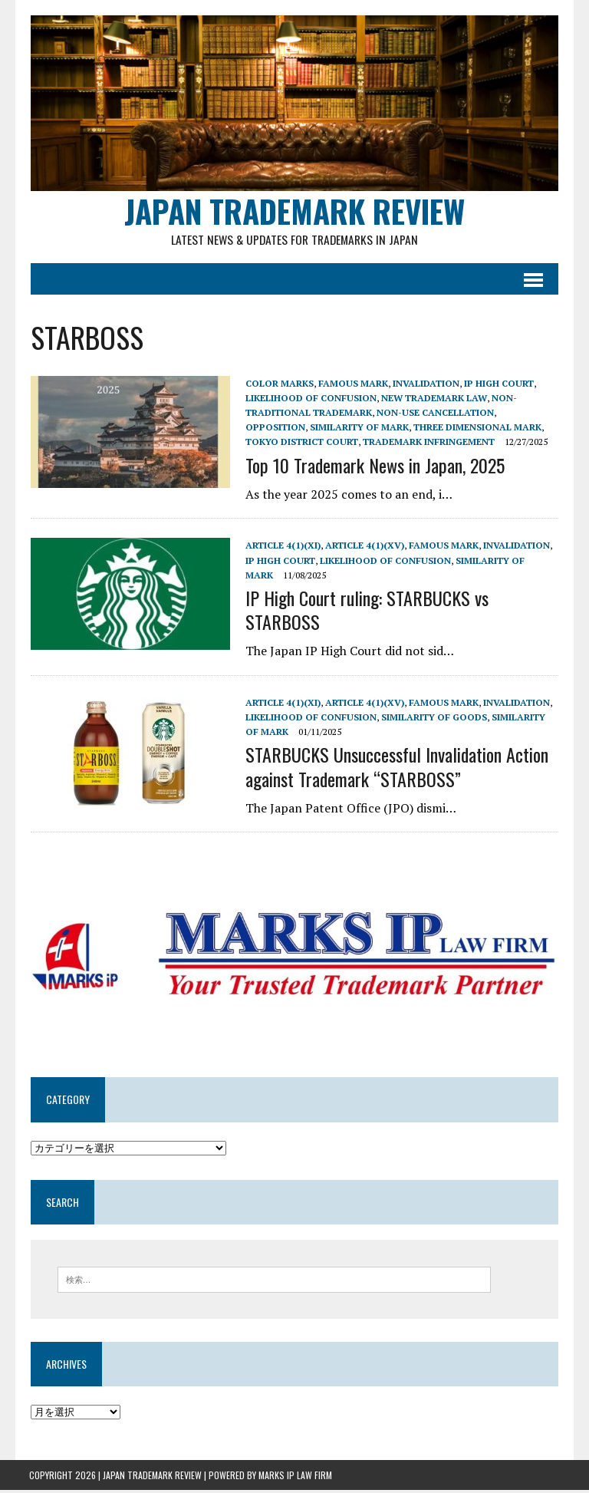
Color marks (278, 385)
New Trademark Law (432, 399)
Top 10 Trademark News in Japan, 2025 (373, 466)
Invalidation (424, 385)
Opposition (527, 414)
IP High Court (497, 385)
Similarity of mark (293, 429)
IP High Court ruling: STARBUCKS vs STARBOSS (365, 611)
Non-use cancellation (433, 414)
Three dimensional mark (411, 429)
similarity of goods (432, 719)
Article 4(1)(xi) (281, 547)
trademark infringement (347, 444)
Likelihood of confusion (309, 399)
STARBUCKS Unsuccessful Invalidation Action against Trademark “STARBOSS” (395, 768)
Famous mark (352, 385)
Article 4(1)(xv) (363, 547)
